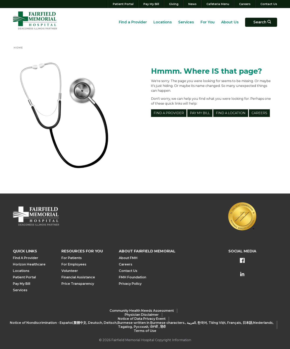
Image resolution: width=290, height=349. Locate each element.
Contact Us (128, 271)
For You (207, 22)
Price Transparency (77, 284)
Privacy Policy (130, 284)
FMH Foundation (132, 277)
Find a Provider (133, 22)
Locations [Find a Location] (21, 271)
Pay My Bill (200, 113)
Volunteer (69, 271)
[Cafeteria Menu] (218, 4)
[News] (192, 4)
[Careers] (244, 4)
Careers (259, 113)
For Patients (71, 258)
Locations (162, 22)
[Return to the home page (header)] (35, 20)
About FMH (128, 258)
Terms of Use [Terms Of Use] (145, 331)
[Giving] (173, 4)
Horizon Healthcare (29, 264)
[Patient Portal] (123, 4)
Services (186, 22)
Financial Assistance (78, 277)
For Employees (73, 264)
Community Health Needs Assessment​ (142, 311)
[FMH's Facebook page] (242, 260)
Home (18, 47)
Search (263, 22)
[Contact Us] (268, 4)
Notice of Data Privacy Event (142, 319)
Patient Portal (24, 277)
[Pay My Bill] (151, 4)
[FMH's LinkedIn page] (242, 274)
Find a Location (230, 113)
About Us (230, 22)
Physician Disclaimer (142, 315)
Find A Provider (25, 258)
